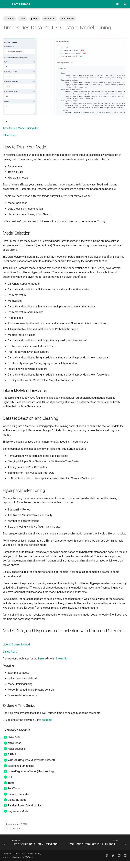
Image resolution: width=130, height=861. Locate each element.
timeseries (49, 18)
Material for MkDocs (23, 857)
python (34, 18)
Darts (41, 658)
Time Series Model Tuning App (21, 128)
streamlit (9, 18)
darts (22, 18)
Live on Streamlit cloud (16, 644)
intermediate (67, 18)
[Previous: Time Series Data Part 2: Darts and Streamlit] (32, 842)
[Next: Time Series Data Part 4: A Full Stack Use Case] (96, 842)
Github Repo (10, 135)
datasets (47, 719)
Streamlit (61, 658)
